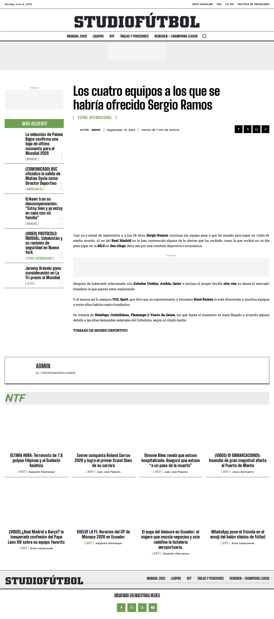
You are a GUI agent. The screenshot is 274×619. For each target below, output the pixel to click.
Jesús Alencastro (243, 471)
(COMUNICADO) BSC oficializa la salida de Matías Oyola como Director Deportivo (42, 176)
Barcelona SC (35, 189)
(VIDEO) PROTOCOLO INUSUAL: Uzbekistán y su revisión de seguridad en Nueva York (43, 243)
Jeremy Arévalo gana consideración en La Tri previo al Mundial (43, 273)
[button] (204, 36)
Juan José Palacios (109, 471)
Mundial (32, 159)
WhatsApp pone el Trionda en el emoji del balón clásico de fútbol (237, 534)
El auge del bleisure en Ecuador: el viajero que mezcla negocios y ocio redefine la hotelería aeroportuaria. (170, 539)
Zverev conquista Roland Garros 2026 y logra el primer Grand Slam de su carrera (103, 460)
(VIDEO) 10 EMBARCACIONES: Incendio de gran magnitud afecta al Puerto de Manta (237, 460)
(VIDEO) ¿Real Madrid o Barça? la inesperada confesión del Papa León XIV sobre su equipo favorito (36, 537)
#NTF (22, 471)
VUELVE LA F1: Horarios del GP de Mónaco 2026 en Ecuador (103, 534)
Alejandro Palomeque (41, 471)
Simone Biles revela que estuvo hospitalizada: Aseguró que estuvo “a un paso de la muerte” (170, 460)
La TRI (30, 283)
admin (95, 130)
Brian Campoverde (41, 548)
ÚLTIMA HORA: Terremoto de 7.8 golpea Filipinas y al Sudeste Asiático (36, 460)
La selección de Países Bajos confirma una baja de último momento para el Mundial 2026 (44, 144)
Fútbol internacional (40, 258)
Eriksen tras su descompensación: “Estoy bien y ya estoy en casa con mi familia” (44, 208)
